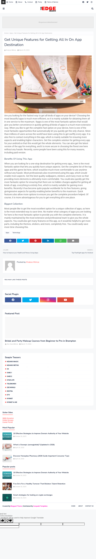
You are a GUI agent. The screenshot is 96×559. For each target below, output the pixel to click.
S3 (8, 369)
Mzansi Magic (13, 361)
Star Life (10, 380)
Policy (38, 2)
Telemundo (11, 384)
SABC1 (9, 373)
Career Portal (7, 422)
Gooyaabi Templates (40, 506)
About (18, 2)
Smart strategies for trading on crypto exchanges (33, 495)
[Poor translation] (9, 521)
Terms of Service (51, 2)
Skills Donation (8, 418)
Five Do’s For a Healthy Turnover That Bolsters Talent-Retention (39, 484)
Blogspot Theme (16, 506)
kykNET (10, 398)
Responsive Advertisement (48, 22)
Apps (11, 33)
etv (8, 395)
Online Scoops (7, 420)
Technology (16, 233)
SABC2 (9, 376)
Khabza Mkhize (11, 50)
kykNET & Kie (12, 402)
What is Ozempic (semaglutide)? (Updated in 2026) (34, 445)
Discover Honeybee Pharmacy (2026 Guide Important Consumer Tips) (41, 456)
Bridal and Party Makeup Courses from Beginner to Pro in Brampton (40, 341)
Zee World (11, 387)
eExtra (10, 391)
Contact (29, 2)
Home (9, 2)
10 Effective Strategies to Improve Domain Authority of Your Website (41, 433)
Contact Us (89, 506)
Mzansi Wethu (13, 365)
